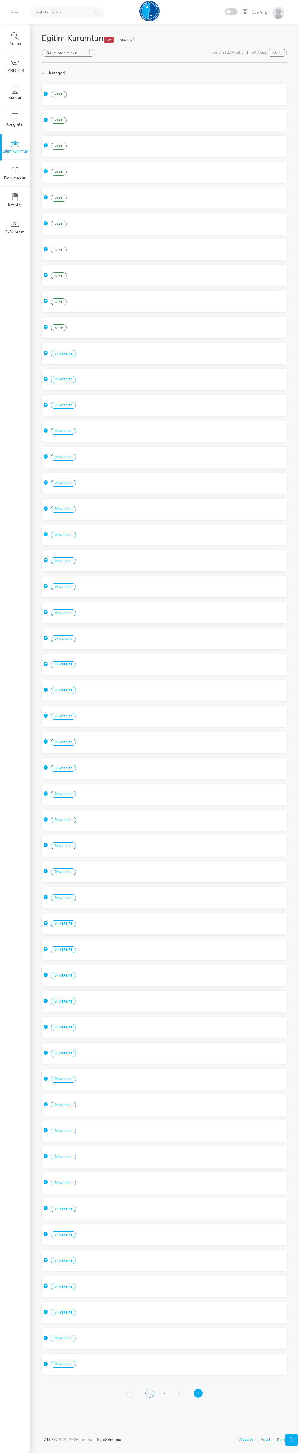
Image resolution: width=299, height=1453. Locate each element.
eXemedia (112, 1440)
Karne (282, 1439)
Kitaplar (15, 200)
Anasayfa (127, 39)
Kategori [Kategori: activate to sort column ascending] (57, 73)
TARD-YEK (15, 66)
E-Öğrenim (14, 227)
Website (245, 1439)
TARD (47, 1440)
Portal (265, 1439)
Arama (15, 39)
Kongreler (15, 119)
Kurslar (15, 92)
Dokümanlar (15, 173)
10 (275, 52)
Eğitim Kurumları (15, 146)
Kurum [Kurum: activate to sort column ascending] (146, 73)
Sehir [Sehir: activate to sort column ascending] (93, 73)
